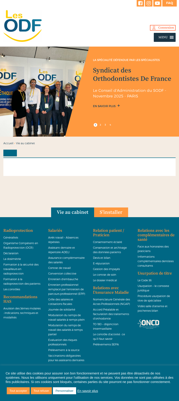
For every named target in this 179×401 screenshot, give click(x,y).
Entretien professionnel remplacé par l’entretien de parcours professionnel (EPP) (66, 289)
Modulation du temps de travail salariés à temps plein (66, 317)
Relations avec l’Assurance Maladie (111, 290)
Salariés (55, 230)
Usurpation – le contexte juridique (153, 288)
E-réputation (101, 263)
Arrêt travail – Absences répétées (63, 239)
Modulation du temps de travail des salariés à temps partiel (65, 330)
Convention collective (62, 273)
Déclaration (10, 253)
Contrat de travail (59, 267)
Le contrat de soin (104, 274)
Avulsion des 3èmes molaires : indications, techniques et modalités (22, 313)
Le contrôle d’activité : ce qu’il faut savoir (109, 336)
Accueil (8, 143)
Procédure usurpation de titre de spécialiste (154, 298)
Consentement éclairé (107, 241)
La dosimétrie (12, 258)
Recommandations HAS (20, 299)
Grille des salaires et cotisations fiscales (60, 301)
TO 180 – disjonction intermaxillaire (105, 326)
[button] (163, 37)
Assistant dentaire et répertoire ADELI (61, 250)
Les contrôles (11, 289)
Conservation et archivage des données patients (110, 250)
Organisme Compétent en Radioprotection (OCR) (20, 245)
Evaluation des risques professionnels (62, 342)
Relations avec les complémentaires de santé (156, 235)
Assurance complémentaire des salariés (66, 260)
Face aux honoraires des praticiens (153, 248)
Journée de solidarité (61, 309)
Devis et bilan (101, 257)
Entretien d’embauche (63, 279)
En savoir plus (104, 106)
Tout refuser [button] (41, 390)
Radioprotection (18, 230)
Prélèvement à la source (63, 349)
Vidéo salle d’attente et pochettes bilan (153, 308)
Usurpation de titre (155, 273)
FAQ (169, 3)
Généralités (10, 237)
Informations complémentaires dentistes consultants (156, 261)
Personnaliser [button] (65, 390)
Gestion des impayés (106, 268)
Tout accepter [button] (18, 390)
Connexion (166, 28)
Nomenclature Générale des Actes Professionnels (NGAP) (111, 301)
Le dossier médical (105, 280)
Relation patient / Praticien (108, 232)
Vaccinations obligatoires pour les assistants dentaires (66, 358)
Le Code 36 (145, 280)
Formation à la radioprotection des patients (21, 281)
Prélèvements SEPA (106, 344)
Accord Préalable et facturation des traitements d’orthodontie (111, 314)
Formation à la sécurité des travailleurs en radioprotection (21, 269)
